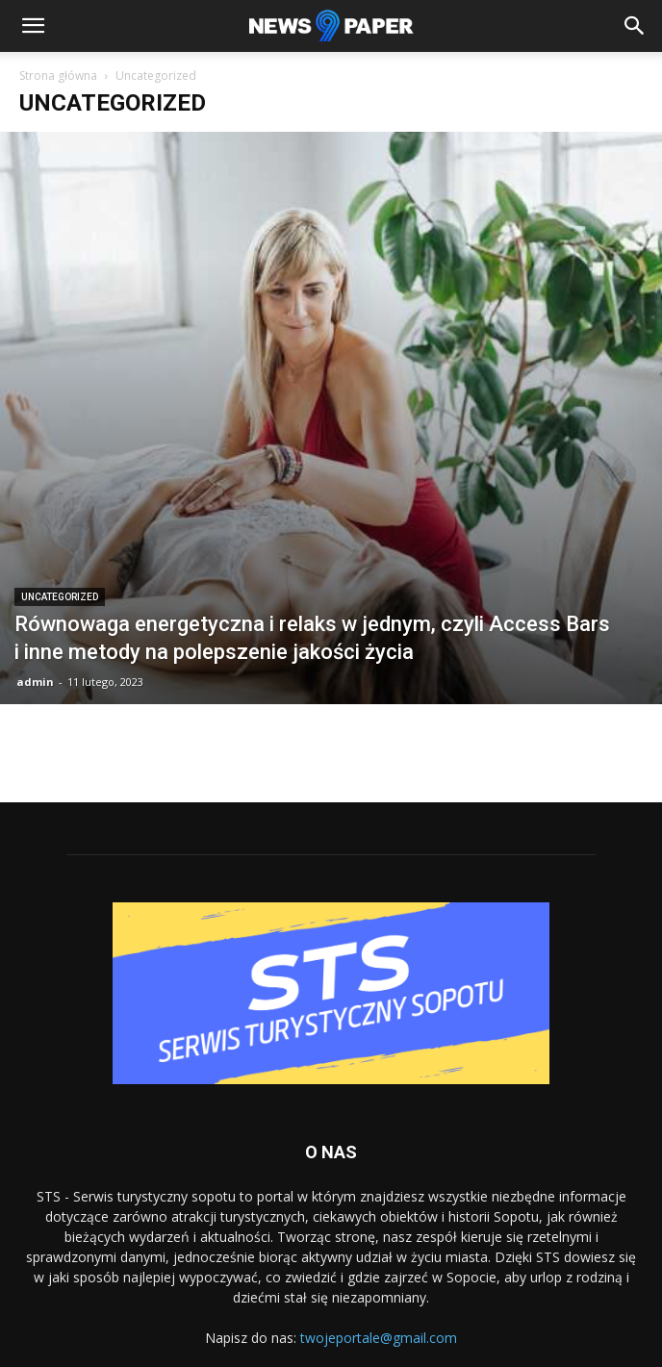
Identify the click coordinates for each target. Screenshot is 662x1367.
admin (35, 681)
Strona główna (58, 75)
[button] (33, 26)
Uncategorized (59, 597)
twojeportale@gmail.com (378, 1338)
